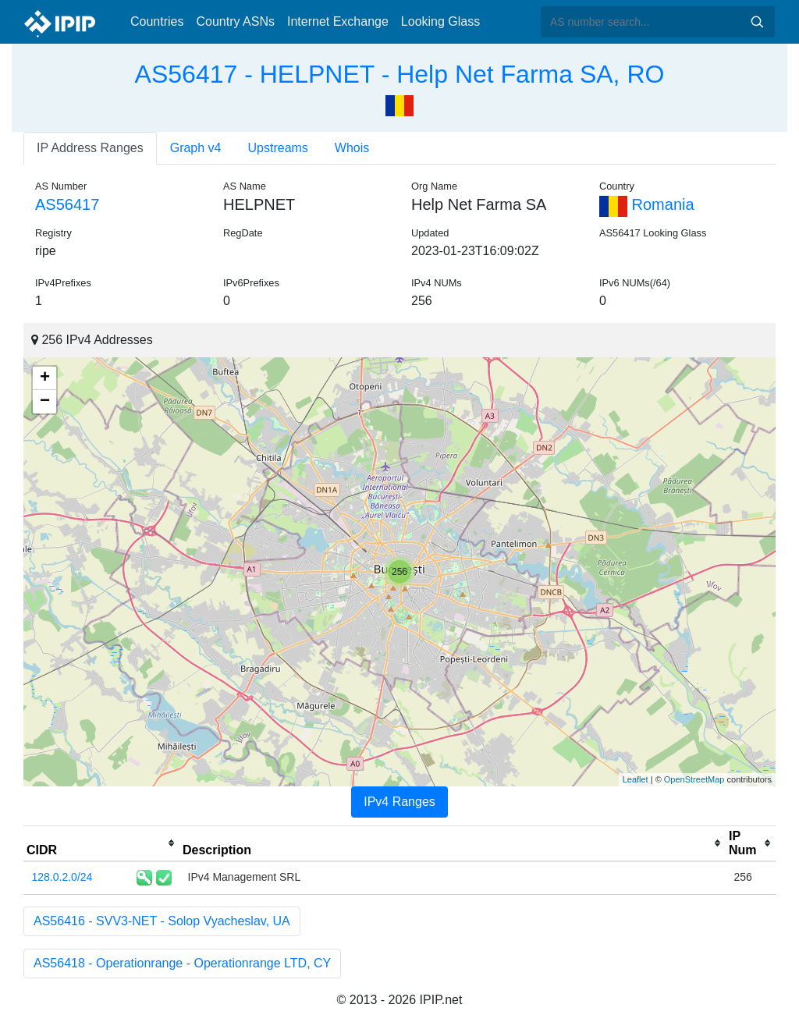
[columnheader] (101, 843)
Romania (646, 204)
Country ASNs (235, 21)
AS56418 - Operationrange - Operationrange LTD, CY (182, 963)
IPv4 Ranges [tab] (399, 801)
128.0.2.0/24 (62, 877)
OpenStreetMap (694, 779)
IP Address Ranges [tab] (90, 147)
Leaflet (635, 779)
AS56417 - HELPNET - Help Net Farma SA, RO (400, 74)
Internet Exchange (338, 21)
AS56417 (67, 204)
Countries (156, 21)
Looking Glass (440, 21)
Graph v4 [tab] (196, 147)
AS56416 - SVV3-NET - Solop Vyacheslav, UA (162, 921)
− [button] (45, 401)
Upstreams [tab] (278, 147)
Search (756, 21)
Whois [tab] (352, 147)
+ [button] (45, 378)
